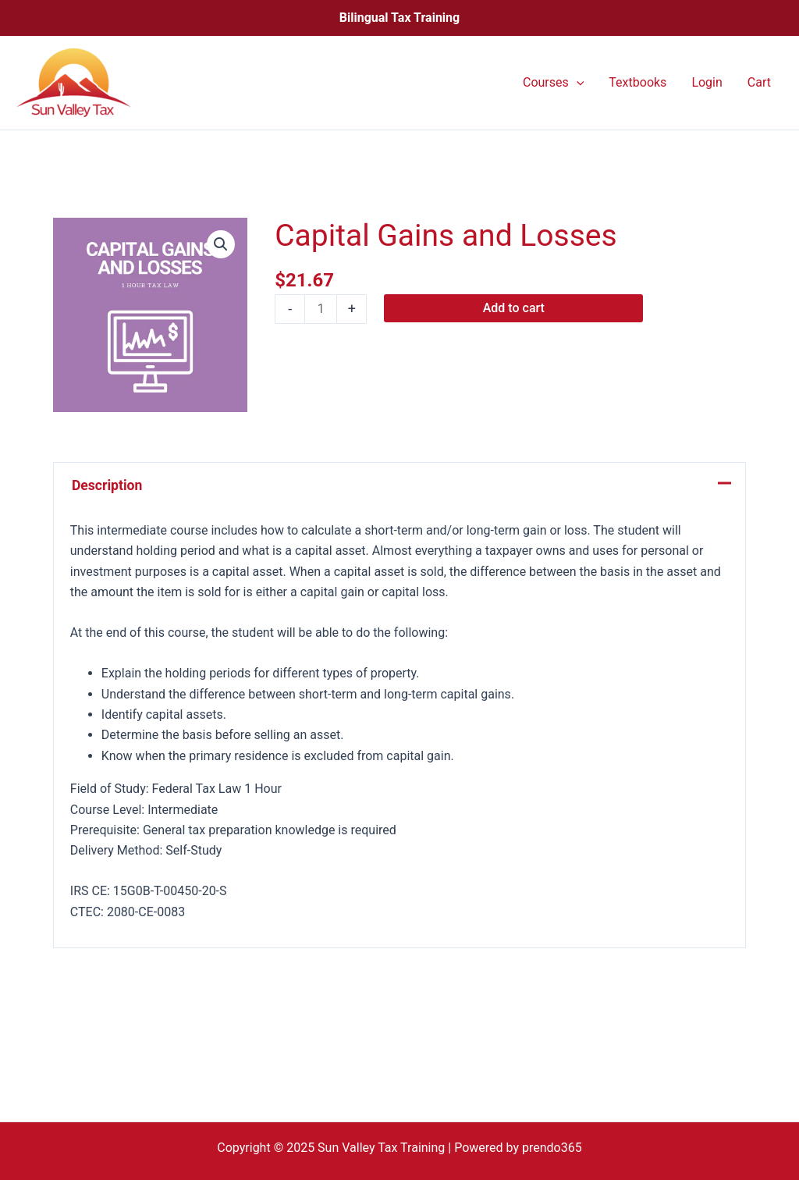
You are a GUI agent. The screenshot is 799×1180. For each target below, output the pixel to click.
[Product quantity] (320, 309)
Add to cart (514, 307)
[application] (576, 83)
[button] (221, 244)
